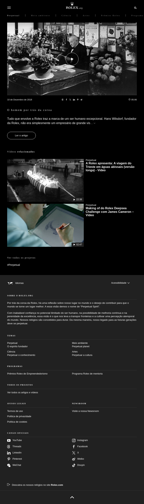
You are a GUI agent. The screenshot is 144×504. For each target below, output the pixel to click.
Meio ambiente (104, 345)
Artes (104, 353)
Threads (14, 446)
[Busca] (135, 7)
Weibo (78, 459)
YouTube (14, 440)
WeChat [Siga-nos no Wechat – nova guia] (14, 465)
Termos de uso (15, 411)
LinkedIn (14, 453)
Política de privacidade (19, 416)
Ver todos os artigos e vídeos (22, 392)
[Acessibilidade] (120, 283)
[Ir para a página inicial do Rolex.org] (72, 5)
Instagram (80, 440)
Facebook (80, 446)
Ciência (39, 353)
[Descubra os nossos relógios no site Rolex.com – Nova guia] (35, 485)
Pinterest (14, 459)
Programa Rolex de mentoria (87, 373)
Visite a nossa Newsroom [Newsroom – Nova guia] (85, 411)
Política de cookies (17, 422)
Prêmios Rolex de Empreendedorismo (27, 373)
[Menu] (9, 7)
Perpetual (39, 345)
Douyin (78, 465)
